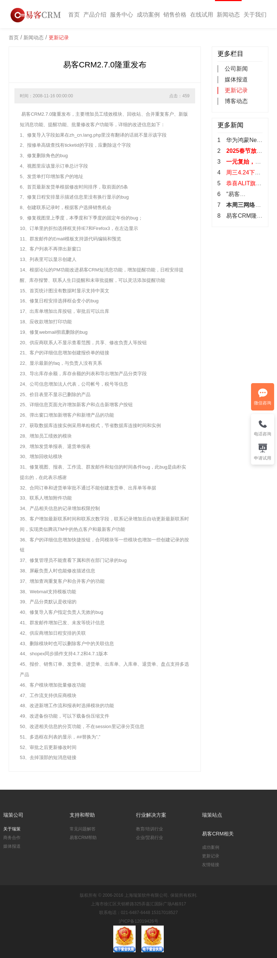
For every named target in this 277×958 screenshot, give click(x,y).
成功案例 (148, 15)
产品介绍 (94, 15)
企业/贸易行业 (149, 837)
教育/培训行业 (149, 828)
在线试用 (201, 15)
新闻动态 (228, 15)
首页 (74, 15)
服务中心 (121, 15)
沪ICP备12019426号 (138, 921)
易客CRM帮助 (83, 837)
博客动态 (236, 101)
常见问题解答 (83, 828)
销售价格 (174, 15)
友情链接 (210, 864)
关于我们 (255, 15)
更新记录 (59, 37)
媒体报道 (236, 79)
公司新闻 (236, 69)
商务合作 (12, 837)
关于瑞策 (12, 828)
